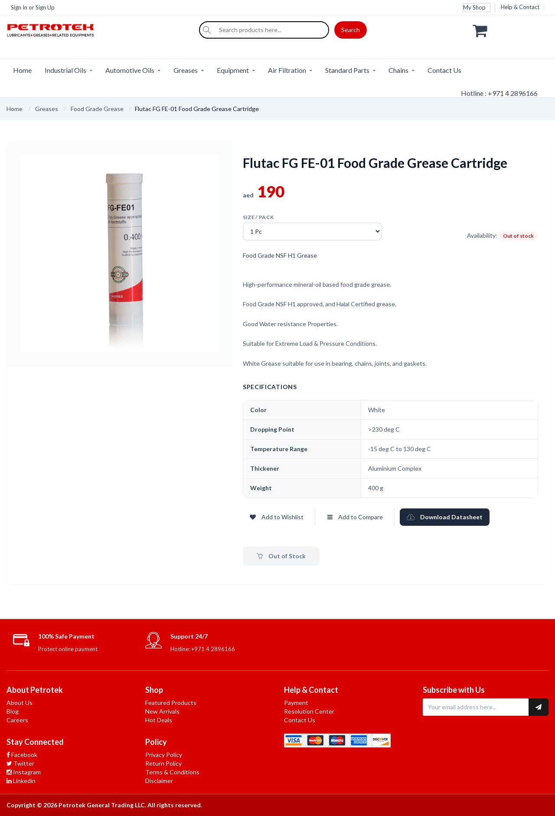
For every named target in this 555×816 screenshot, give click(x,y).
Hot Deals (158, 720)
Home (22, 70)
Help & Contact (520, 6)
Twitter (20, 763)
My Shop (474, 7)
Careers (17, 720)
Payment (296, 702)
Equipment (233, 70)
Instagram (24, 772)
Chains (398, 70)
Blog (13, 711)
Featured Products (170, 702)
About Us (20, 702)
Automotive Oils (129, 70)
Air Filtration (287, 70)
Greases (185, 70)
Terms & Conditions (172, 772)
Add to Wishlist (277, 517)
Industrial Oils (65, 70)
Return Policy (163, 763)
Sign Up (45, 7)
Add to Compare (355, 517)
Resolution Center (309, 711)
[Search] (207, 30)
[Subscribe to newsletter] (538, 707)
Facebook (22, 754)
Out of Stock (281, 556)
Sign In (19, 7)
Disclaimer (159, 780)
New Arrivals (162, 711)
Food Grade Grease (97, 108)
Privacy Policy (163, 754)
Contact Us (444, 70)
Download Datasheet (445, 517)
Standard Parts (347, 70)
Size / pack (258, 217)
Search (350, 29)
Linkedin (21, 780)
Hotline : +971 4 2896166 (499, 93)
